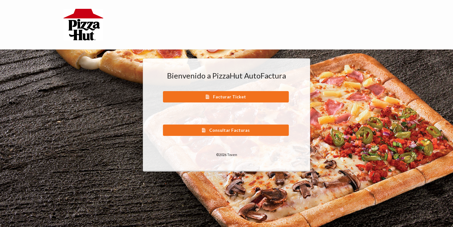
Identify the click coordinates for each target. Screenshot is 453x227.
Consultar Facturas (225, 130)
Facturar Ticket (225, 96)
